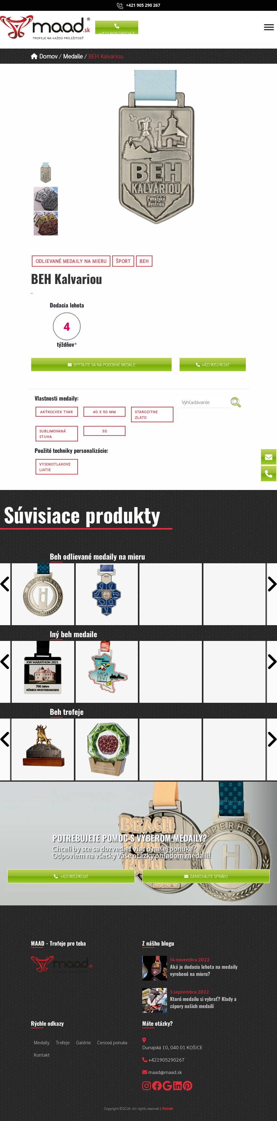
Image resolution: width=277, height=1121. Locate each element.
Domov (44, 56)
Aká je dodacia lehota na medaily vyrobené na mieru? (203, 970)
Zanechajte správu (206, 876)
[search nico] (204, 402)
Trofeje (63, 1042)
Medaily (41, 1042)
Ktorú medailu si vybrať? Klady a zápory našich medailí (203, 1002)
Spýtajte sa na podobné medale (101, 364)
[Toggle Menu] (269, 27)
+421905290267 (117, 29)
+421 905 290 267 (143, 5)
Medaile (73, 56)
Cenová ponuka (112, 1042)
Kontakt (42, 1055)
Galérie (83, 1042)
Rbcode (167, 1108)
